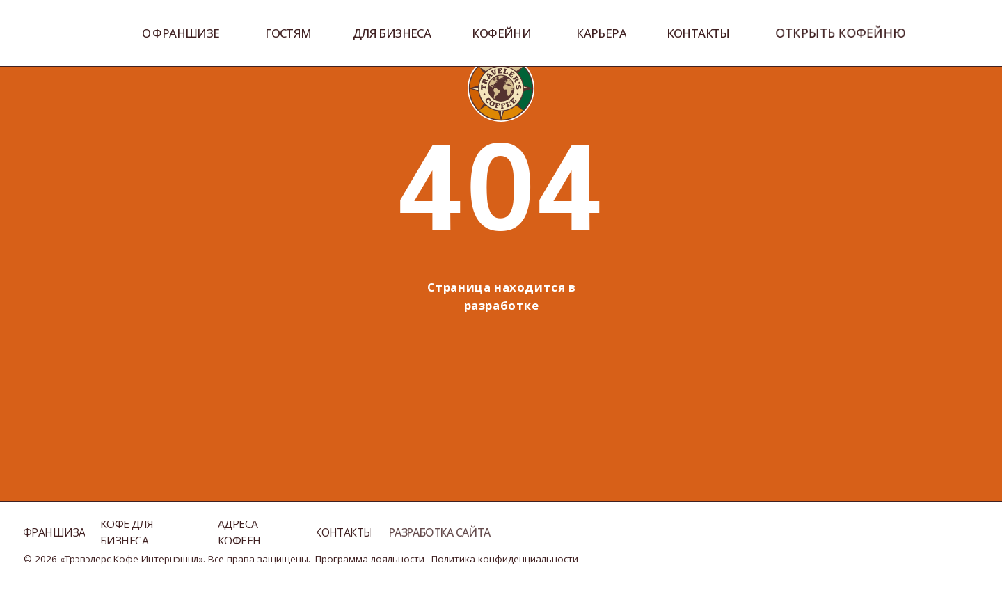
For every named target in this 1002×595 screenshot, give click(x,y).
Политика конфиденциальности (504, 559)
